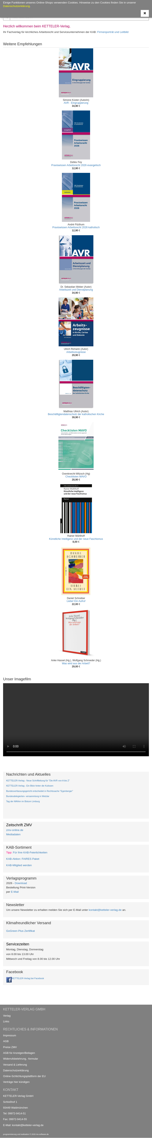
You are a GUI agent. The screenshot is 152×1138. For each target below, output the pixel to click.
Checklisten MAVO (76, 476)
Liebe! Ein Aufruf (76, 601)
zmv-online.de (14, 830)
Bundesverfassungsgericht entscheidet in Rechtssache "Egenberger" (39, 791)
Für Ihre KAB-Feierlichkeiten (30, 852)
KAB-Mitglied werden (19, 865)
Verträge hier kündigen (16, 1081)
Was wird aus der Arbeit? (76, 663)
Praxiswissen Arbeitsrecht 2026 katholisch (76, 227)
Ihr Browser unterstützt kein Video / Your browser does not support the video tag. (76, 719)
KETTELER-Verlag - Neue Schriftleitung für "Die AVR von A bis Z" (38, 780)
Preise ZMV (10, 1047)
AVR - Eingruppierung (76, 102)
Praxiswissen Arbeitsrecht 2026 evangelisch (76, 165)
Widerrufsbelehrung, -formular (20, 1058)
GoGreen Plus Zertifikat (20, 930)
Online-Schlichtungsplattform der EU (24, 1076)
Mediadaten (13, 834)
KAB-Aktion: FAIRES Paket (22, 858)
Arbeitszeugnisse (76, 352)
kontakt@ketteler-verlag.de (105, 909)
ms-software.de (42, 1134)
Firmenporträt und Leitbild (113, 32)
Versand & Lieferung (15, 1064)
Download (21, 883)
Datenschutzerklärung (16, 1070)
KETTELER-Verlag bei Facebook (28, 978)
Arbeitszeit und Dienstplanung (76, 289)
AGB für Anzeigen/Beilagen (19, 1052)
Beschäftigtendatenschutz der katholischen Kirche (76, 414)
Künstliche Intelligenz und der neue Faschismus (76, 539)
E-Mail (15, 891)
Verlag (6, 1015)
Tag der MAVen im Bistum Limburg (23, 801)
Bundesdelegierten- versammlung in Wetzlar (27, 796)
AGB (6, 1041)
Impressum (9, 1035)
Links (6, 1021)
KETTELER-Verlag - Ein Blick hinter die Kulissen (29, 785)
